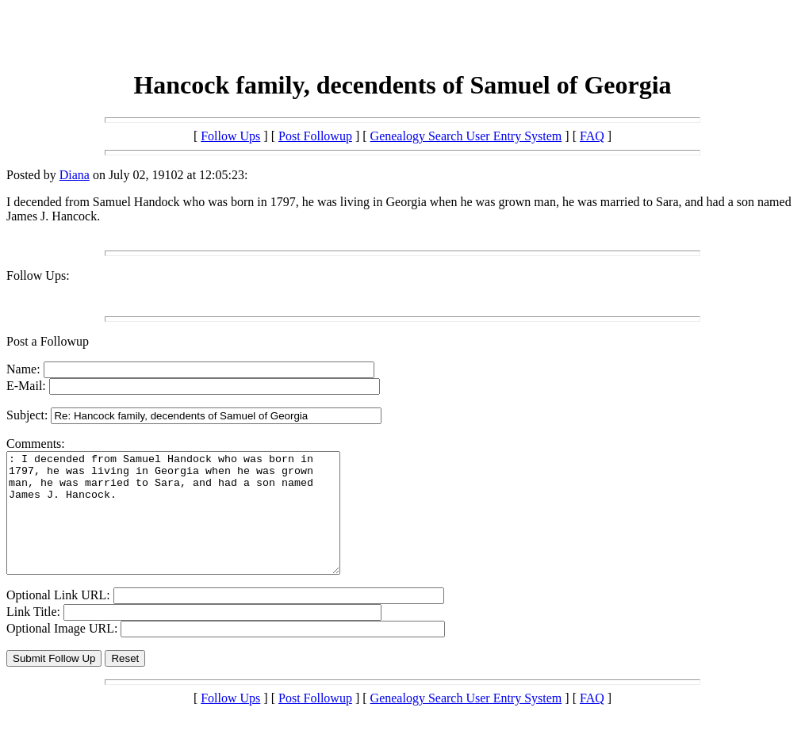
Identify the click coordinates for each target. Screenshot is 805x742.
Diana (74, 175)
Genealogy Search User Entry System (466, 136)
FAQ (592, 136)
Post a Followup (47, 341)
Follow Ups (230, 136)
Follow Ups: (38, 275)
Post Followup (315, 136)
